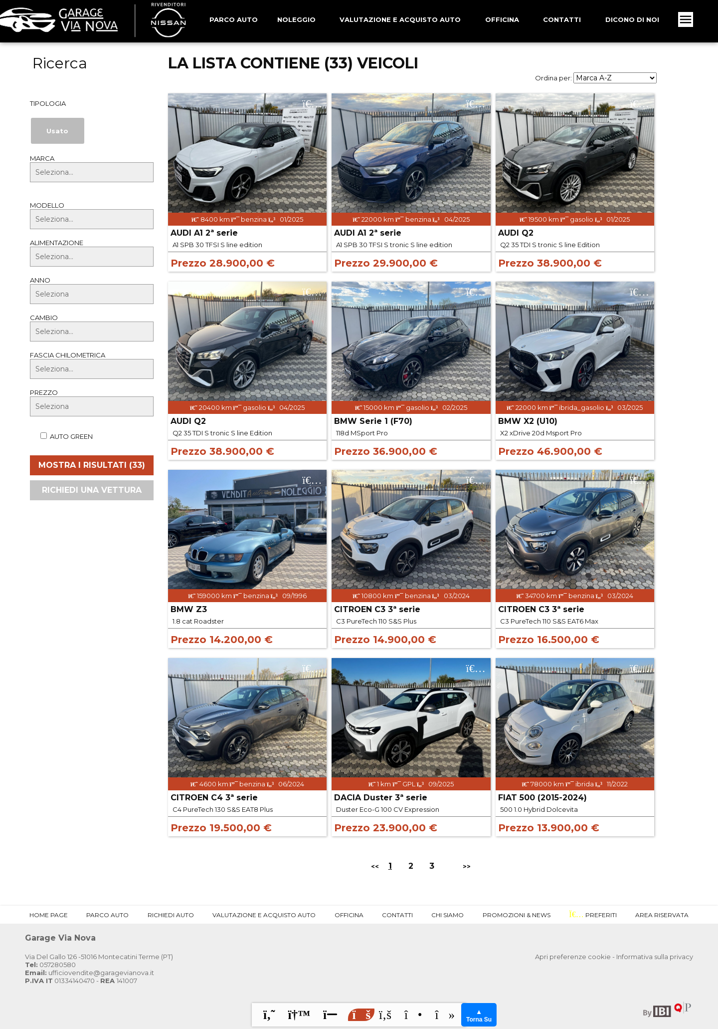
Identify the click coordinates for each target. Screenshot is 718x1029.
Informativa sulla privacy (654, 957)
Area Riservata (662, 915)
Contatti (562, 19)
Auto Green (61, 436)
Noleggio (296, 19)
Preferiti (592, 915)
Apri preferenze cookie (573, 957)
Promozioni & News (516, 915)
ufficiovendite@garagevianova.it (89, 973)
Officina (502, 19)
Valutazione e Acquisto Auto (400, 19)
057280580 (50, 965)
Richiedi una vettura (92, 490)
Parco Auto (107, 915)
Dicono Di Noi (632, 19)
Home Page (48, 915)
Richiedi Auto (171, 915)
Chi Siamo (447, 915)
